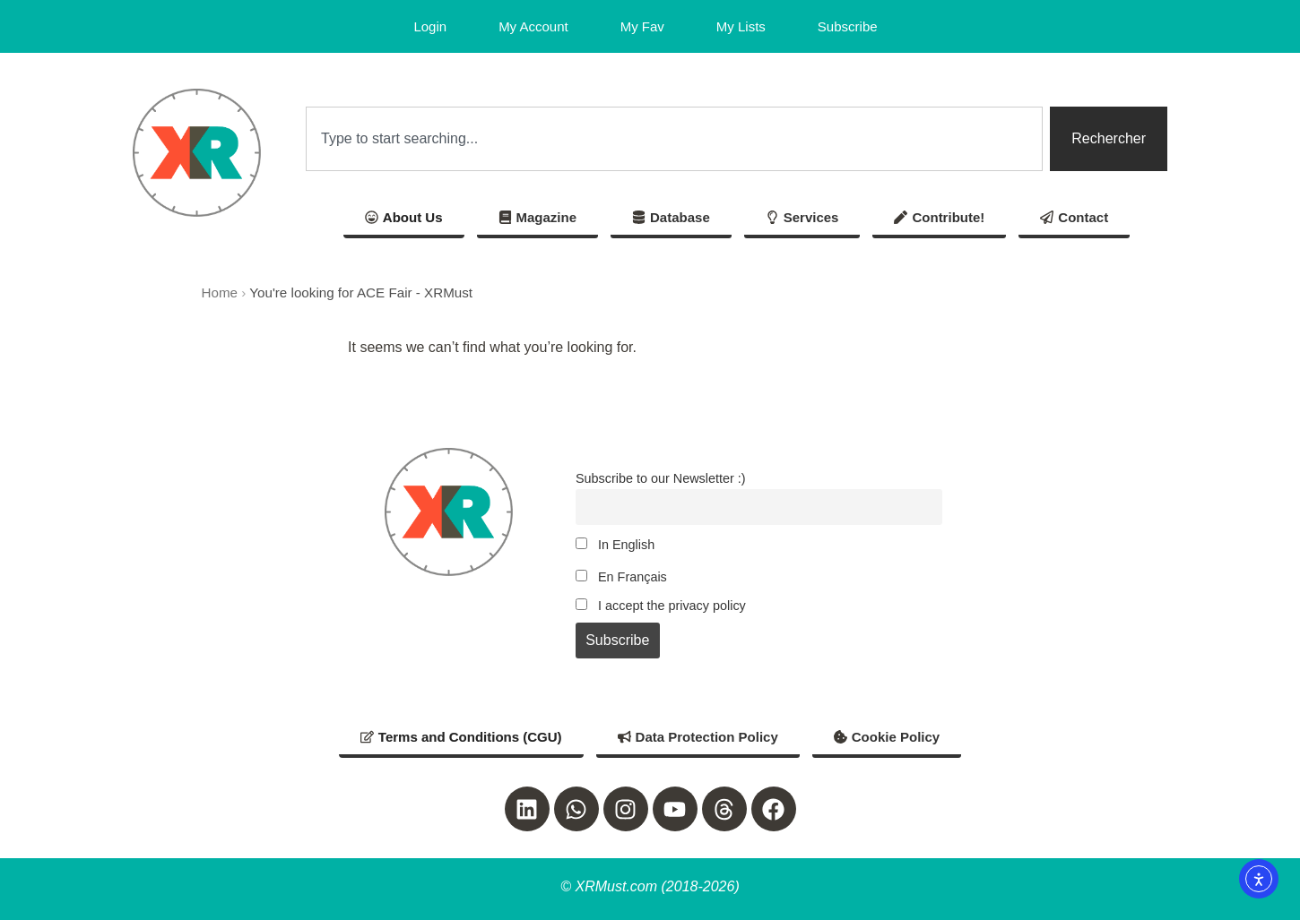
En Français (621, 577)
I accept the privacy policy (661, 605)
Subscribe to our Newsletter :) (661, 478)
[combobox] (674, 139)
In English (615, 544)
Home (220, 292)
